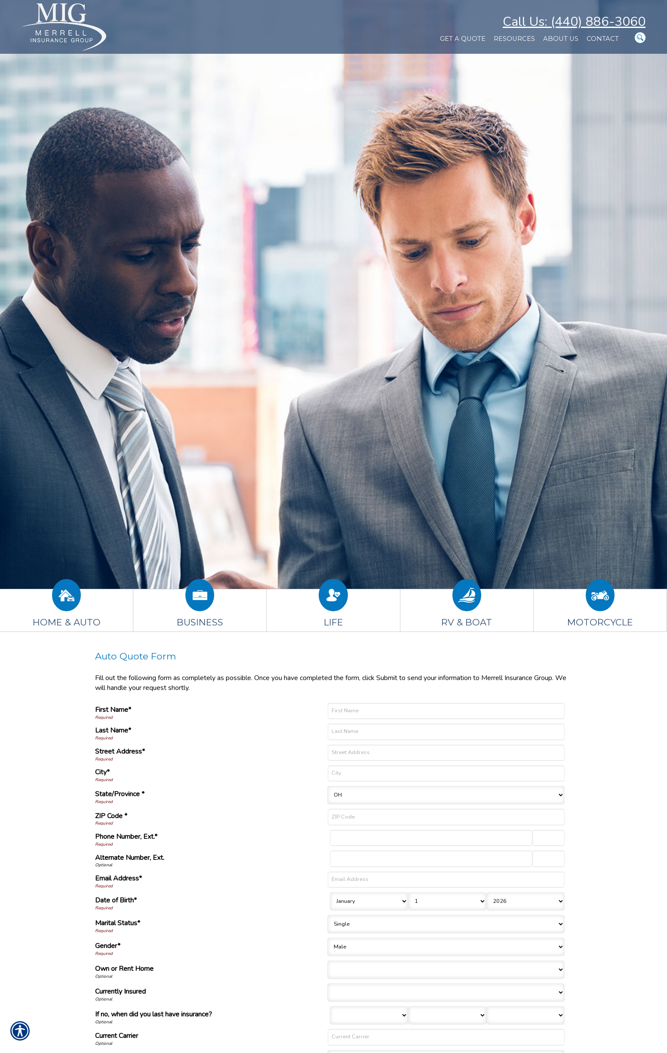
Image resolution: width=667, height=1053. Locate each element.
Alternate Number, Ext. (129, 857)
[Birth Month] (369, 901)
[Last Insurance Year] (525, 1015)
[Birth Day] (447, 901)
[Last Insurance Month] (369, 1015)
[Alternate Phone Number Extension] (548, 858)
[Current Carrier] (446, 1037)
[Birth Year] (525, 901)
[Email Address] (446, 879)
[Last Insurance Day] (447, 1015)
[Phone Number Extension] (548, 838)
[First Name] (446, 711)
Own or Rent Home (124, 968)
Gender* (107, 946)
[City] (446, 773)
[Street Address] (446, 753)
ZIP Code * (111, 816)
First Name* (113, 709)
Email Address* (118, 878)
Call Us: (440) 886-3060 (574, 22)
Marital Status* (117, 923)
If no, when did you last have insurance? (153, 1014)
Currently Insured (120, 991)
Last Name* (113, 730)
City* (102, 772)
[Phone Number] (431, 838)
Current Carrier (116, 1036)
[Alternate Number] (431, 858)
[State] (446, 795)
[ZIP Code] (446, 817)
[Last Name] (446, 732)
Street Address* (120, 751)
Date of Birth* (116, 900)
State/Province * (119, 794)
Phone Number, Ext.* (126, 836)
